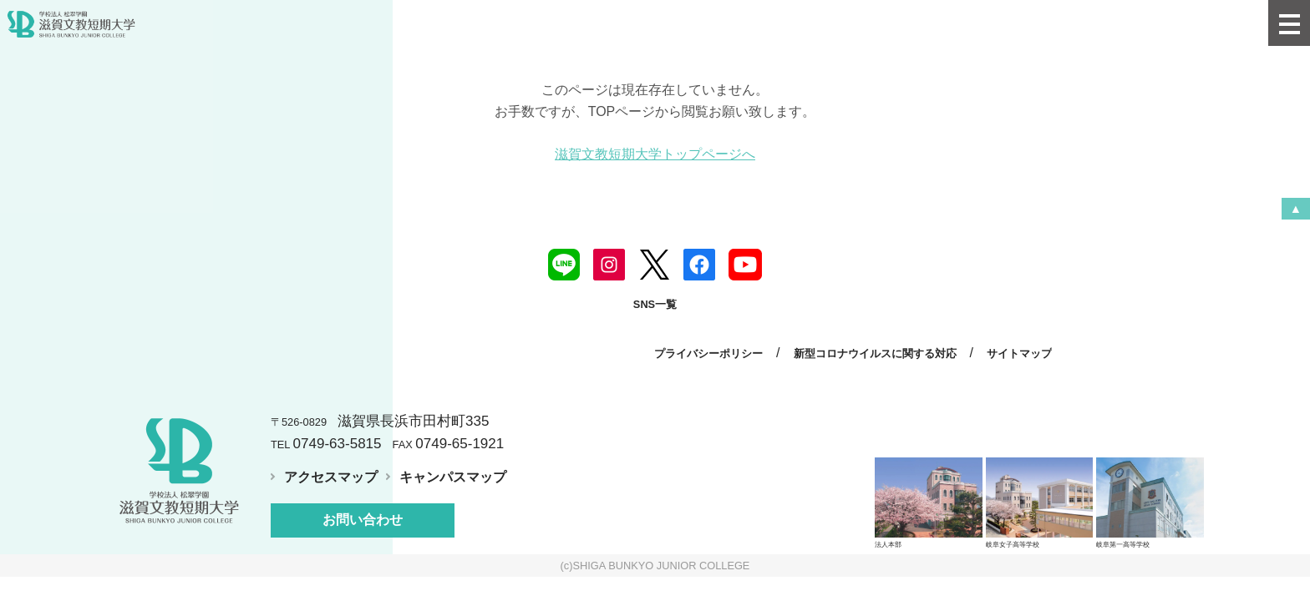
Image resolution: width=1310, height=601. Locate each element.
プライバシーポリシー (708, 353)
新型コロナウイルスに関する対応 (875, 353)
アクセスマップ (331, 477)
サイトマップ (1019, 353)
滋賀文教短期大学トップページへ (655, 154)
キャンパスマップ (452, 477)
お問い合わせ (362, 520)
